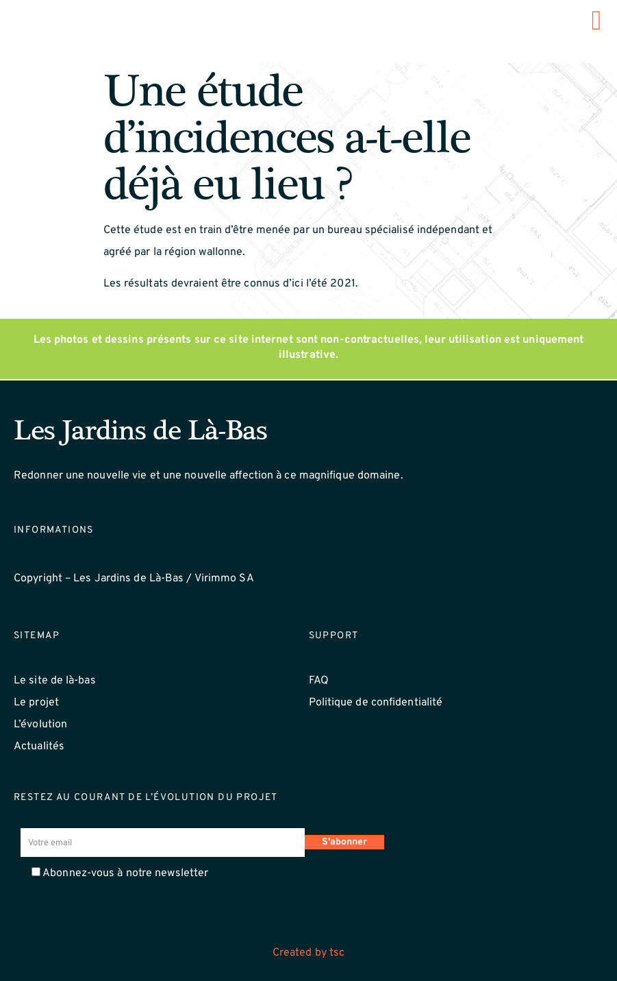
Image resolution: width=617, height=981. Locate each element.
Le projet (36, 703)
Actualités (39, 746)
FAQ (319, 681)
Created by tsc (308, 953)
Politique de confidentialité (376, 703)
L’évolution (40, 724)
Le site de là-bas (55, 681)
